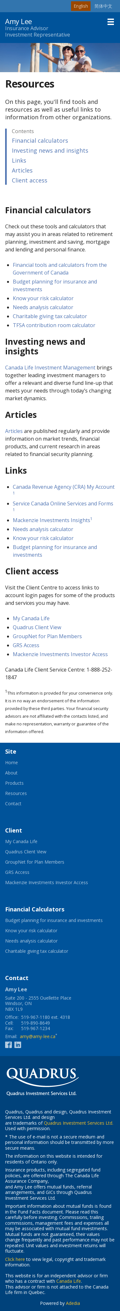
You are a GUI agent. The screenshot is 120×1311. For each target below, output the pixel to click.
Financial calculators (40, 140)
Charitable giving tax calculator (50, 316)
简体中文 (103, 6)
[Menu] (111, 21)
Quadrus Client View (37, 627)
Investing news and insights (50, 150)
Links (19, 160)
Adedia (73, 1303)
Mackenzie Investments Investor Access (60, 654)
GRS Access (26, 645)
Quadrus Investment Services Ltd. (78, 1123)
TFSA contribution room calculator (54, 325)
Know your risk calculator (43, 298)
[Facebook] (8, 1044)
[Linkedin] (17, 1044)
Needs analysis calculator (43, 307)
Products (14, 783)
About (11, 772)
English (81, 6)
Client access (29, 180)
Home (11, 762)
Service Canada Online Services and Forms (63, 503)
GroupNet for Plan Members (47, 636)
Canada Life (68, 1281)
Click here (15, 1259)
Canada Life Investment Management (50, 367)
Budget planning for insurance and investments (60, 920)
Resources (16, 793)
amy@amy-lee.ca (37, 1036)
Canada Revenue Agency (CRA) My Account (64, 486)
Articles (22, 170)
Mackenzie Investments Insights (51, 520)
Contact (13, 803)
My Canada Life (31, 618)
